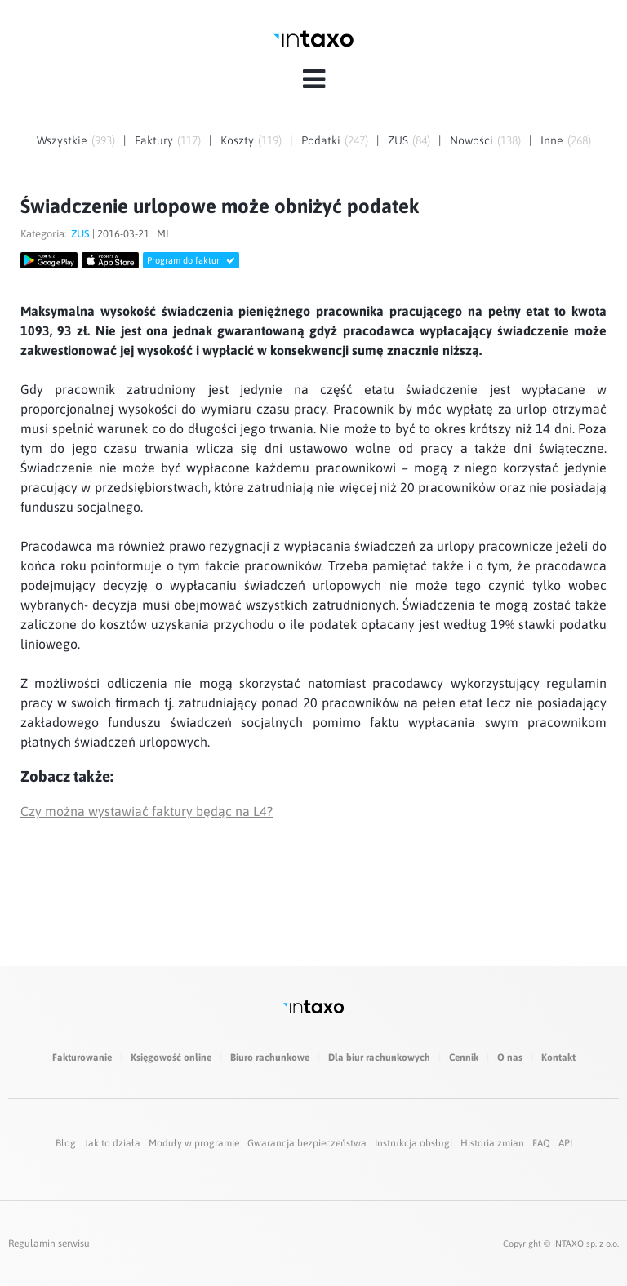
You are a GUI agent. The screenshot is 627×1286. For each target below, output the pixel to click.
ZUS (398, 140)
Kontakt (558, 1057)
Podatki (320, 140)
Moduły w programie (194, 1143)
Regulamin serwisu (49, 1243)
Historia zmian (492, 1143)
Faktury (154, 140)
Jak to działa (112, 1143)
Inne (551, 140)
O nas (509, 1057)
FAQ (541, 1143)
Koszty (237, 140)
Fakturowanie (82, 1057)
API (565, 1143)
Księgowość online (171, 1057)
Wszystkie (62, 140)
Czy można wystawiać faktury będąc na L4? (146, 811)
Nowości (471, 140)
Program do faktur (191, 260)
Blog (66, 1143)
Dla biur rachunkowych (379, 1057)
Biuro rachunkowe (269, 1057)
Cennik (463, 1057)
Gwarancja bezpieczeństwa (307, 1143)
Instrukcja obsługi (413, 1143)
